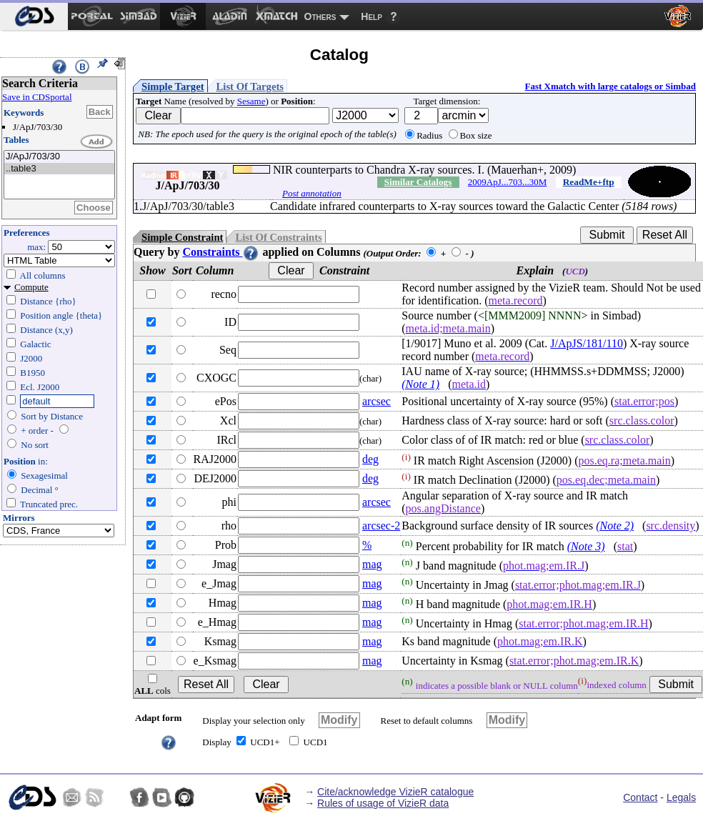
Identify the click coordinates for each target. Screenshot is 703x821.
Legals (681, 797)
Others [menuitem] (320, 16)
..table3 (59, 169)
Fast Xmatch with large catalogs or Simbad (610, 86)
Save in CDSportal (37, 96)
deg (370, 459)
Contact (640, 797)
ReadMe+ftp (588, 181)
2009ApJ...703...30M (507, 181)
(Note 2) (615, 525)
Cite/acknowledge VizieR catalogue (395, 791)
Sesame (251, 101)
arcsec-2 (381, 525)
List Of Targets (250, 86)
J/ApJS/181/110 (586, 343)
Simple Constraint (182, 237)
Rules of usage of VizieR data (383, 803)
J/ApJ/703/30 (59, 157)
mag (372, 564)
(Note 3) (586, 546)
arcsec (376, 401)
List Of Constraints (278, 237)
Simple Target (172, 86)
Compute (31, 287)
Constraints (220, 252)
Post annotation (311, 193)
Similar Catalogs (418, 181)
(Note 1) (420, 384)
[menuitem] (34, 16)
